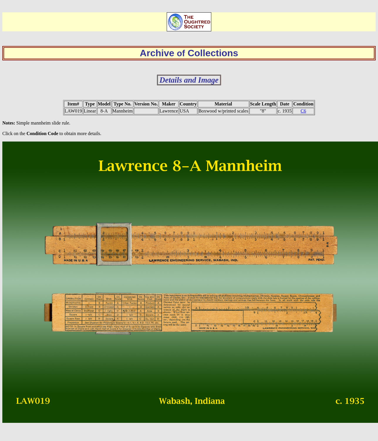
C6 (303, 110)
